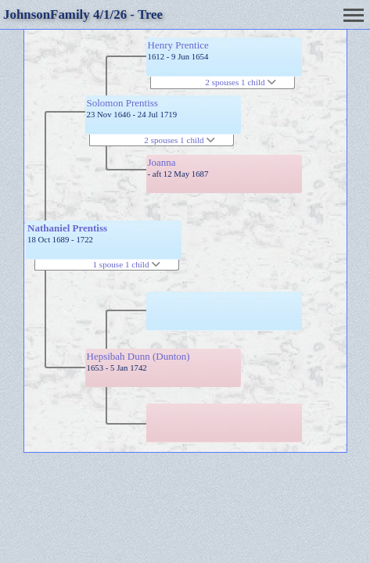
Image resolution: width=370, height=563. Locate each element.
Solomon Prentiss (122, 103)
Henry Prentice (178, 45)
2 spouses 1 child (179, 140)
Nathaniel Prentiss (67, 228)
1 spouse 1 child (127, 264)
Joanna (162, 162)
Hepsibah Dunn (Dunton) (138, 356)
